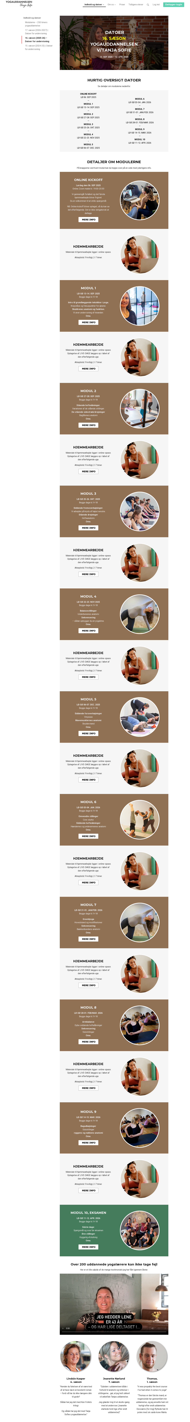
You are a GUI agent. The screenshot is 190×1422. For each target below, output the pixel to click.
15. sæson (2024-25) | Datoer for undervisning (39, 47)
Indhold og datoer (32, 18)
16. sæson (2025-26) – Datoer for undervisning (37, 40)
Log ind (156, 4)
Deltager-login (173, 4)
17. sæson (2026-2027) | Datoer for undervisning (36, 32)
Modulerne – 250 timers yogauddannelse (36, 24)
